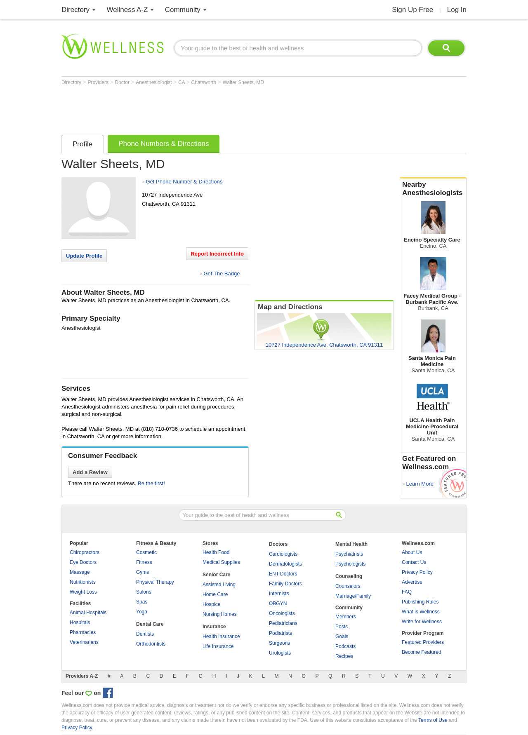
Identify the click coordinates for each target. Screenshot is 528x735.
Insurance (214, 626)
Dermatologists (285, 564)
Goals (341, 636)
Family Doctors (285, 584)
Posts (341, 626)
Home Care (215, 594)
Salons (143, 592)
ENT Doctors (283, 574)
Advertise (412, 582)
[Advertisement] (211, 108)
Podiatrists (280, 633)
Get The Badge (221, 273)
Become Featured (421, 652)
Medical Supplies (221, 562)
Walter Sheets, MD (243, 82)
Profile (82, 144)
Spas (141, 602)
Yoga (141, 612)
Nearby (433, 189)
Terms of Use (433, 720)
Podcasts (345, 646)
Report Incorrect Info (217, 254)
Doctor (123, 82)
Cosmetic (146, 552)
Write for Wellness (422, 622)
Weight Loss (83, 592)
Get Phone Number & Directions (184, 181)
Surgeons (279, 643)
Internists (279, 593)
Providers (98, 82)
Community (182, 10)
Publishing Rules (420, 602)
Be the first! (151, 483)
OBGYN (278, 603)
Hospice (211, 604)
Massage (80, 572)
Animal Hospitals (88, 612)
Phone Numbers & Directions (163, 144)
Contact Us (414, 562)
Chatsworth (204, 82)
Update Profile (84, 256)
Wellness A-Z (127, 10)
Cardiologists (283, 554)
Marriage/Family (353, 596)
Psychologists (350, 564)
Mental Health (351, 544)
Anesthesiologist (154, 82)
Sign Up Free (412, 10)
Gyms (142, 572)
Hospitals (80, 622)
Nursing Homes (220, 614)
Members (345, 617)
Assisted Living (219, 584)
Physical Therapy (155, 582)
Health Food (216, 552)
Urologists (280, 653)
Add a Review (90, 472)
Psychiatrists (349, 554)
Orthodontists (150, 644)
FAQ (407, 592)
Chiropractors (84, 552)
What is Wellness (421, 612)
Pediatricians (283, 623)
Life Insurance (218, 646)
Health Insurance (221, 636)
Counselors (348, 586)
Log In (457, 10)
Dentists (145, 634)
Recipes (344, 656)
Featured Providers (423, 642)
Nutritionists (83, 582)
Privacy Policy (417, 572)
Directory (75, 10)
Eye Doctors (83, 562)
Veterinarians (84, 642)
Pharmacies (83, 632)
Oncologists (282, 613)
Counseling (348, 576)
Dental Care (150, 624)
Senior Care (216, 575)
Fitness (144, 562)
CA (182, 82)
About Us (412, 552)
